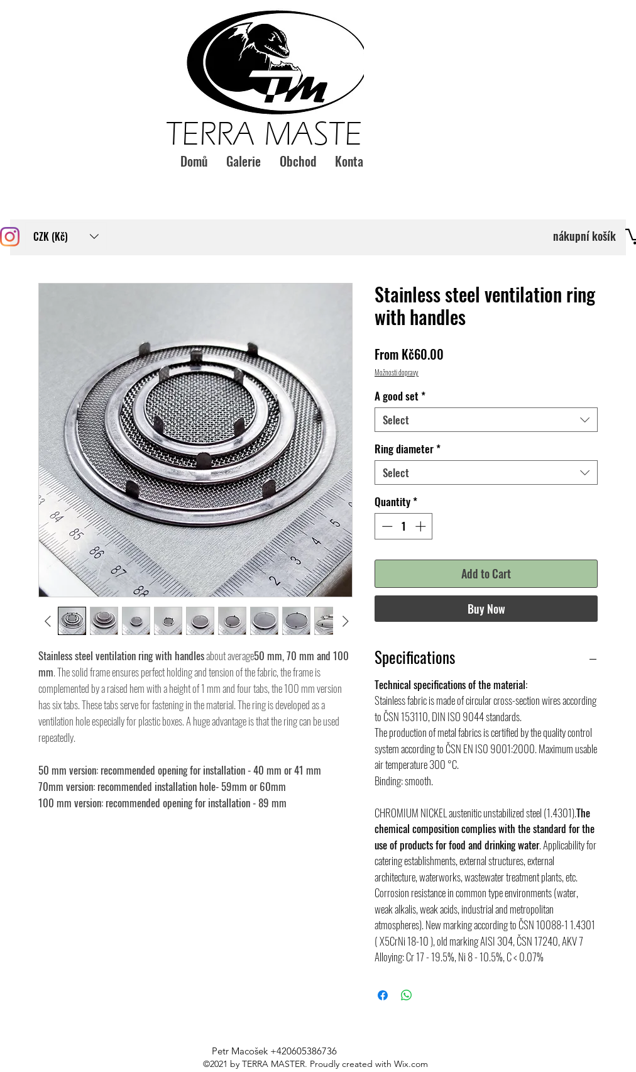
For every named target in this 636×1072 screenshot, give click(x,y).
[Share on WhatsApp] (406, 995)
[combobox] (486, 419)
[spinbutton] (403, 526)
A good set (400, 395)
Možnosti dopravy (397, 372)
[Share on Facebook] (382, 995)
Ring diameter (408, 448)
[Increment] (421, 526)
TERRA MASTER (272, 133)
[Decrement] (385, 526)
